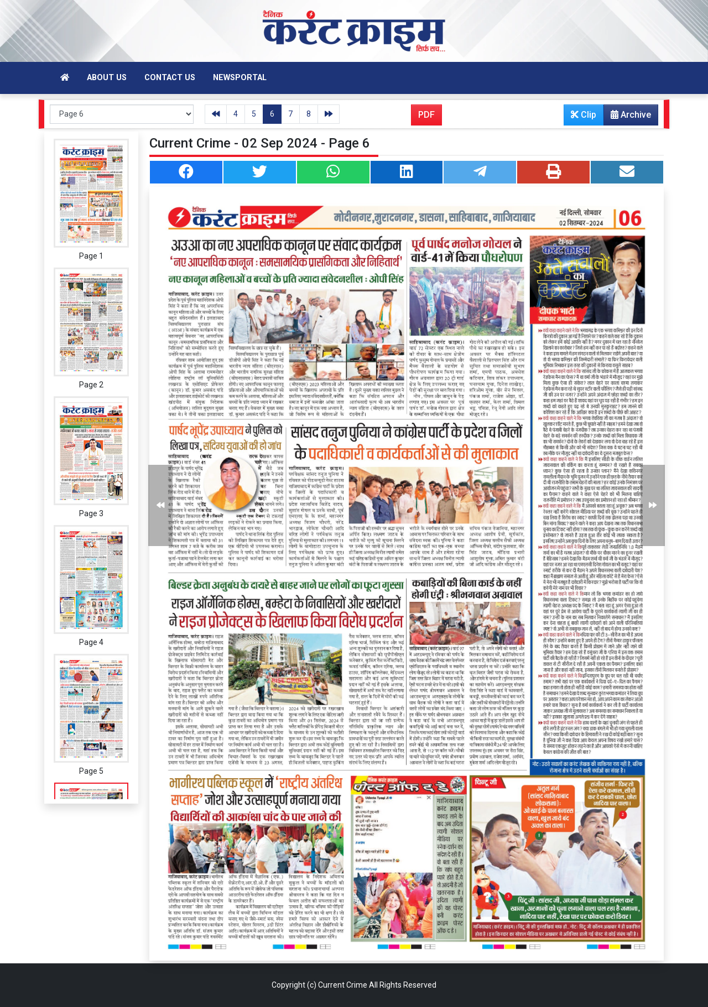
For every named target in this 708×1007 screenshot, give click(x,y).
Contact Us (169, 77)
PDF (426, 114)
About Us (107, 77)
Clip (583, 114)
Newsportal (240, 77)
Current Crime (342, 984)
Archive (627, 117)
